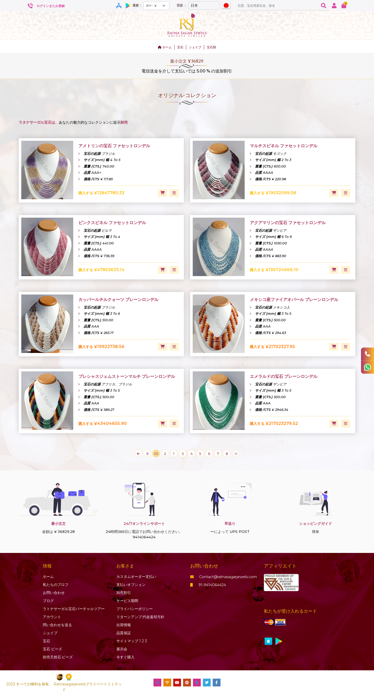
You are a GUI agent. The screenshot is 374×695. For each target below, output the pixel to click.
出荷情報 (123, 625)
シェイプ (195, 47)
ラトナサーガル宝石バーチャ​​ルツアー (74, 608)
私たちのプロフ (55, 584)
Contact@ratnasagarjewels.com (223, 576)
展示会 (121, 649)
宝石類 (211, 47)
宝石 (180, 47)
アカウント (52, 616)
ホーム (165, 47)
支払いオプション (130, 584)
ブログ (48, 600)
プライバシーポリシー (134, 608)
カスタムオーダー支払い (136, 576)
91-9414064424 (208, 585)
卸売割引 (123, 592)
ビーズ (52, 649)
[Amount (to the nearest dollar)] (278, 5)
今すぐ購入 (125, 657)
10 (156, 453)
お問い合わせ (54, 592)
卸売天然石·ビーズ (58, 657)
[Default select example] (156, 6)
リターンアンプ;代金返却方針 (140, 616)
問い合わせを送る (57, 625)
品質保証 (123, 633)
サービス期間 (127, 600)
